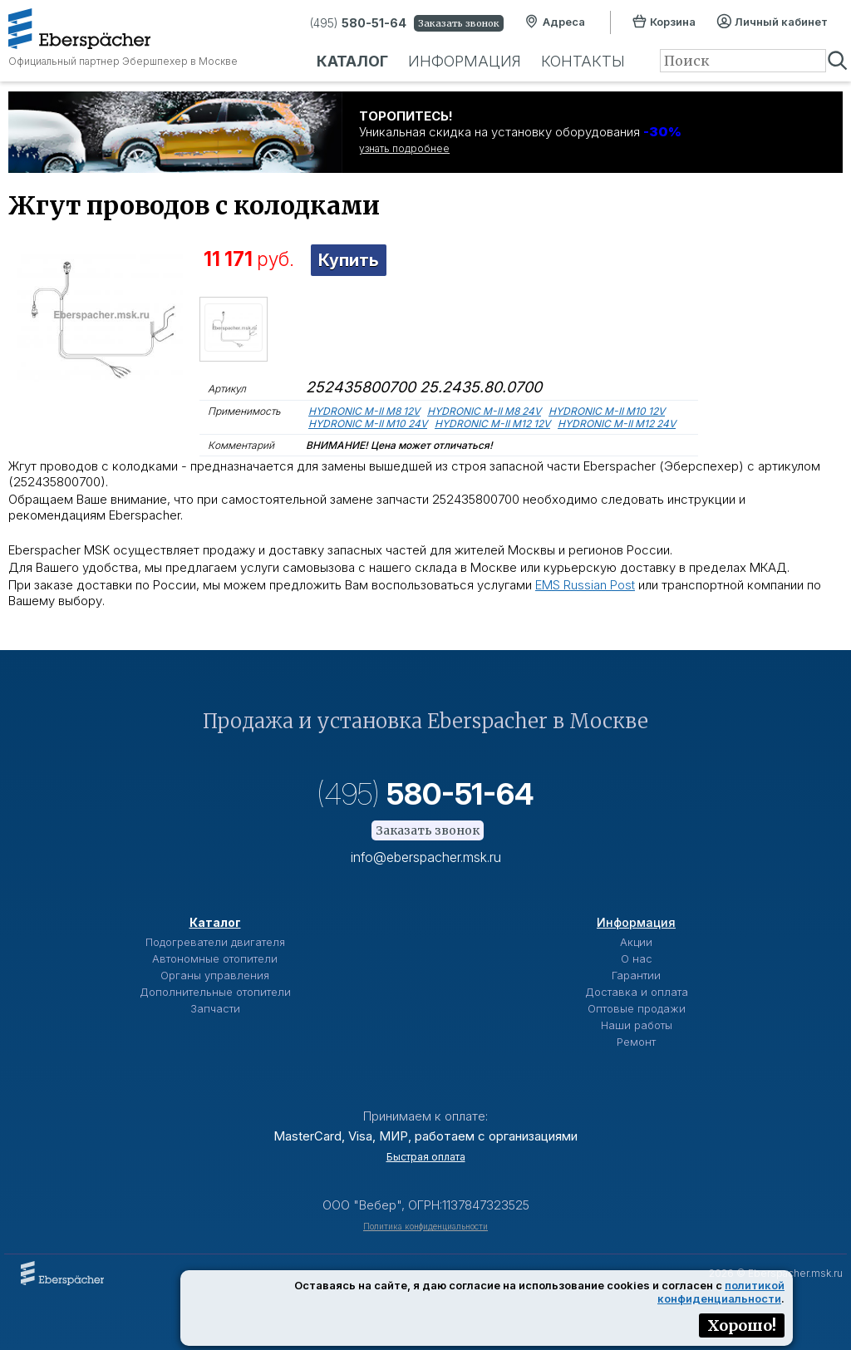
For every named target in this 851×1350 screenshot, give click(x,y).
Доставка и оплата (636, 991)
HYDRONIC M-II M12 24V (617, 423)
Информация (464, 61)
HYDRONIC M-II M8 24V (484, 411)
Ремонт (636, 1041)
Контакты (583, 61)
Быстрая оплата (425, 1156)
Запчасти (215, 1008)
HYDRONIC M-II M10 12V (606, 411)
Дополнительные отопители (215, 991)
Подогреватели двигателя (215, 941)
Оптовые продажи (637, 1008)
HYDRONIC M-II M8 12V (364, 411)
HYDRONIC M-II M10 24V (367, 423)
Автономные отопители (215, 958)
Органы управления (214, 975)
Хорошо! (741, 1325)
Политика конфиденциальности (425, 1226)
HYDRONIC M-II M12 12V (492, 423)
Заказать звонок (458, 23)
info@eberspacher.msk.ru (426, 857)
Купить (348, 260)
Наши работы (636, 1025)
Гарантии (636, 975)
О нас (636, 958)
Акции (636, 941)
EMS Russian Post (585, 585)
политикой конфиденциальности (721, 1292)
